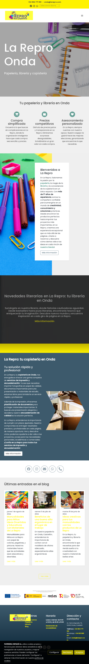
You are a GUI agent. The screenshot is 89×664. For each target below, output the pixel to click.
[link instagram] (34, 6)
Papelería (28, 622)
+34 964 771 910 (34, 2)
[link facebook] (31, 6)
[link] (19, 15)
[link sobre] (13, 617)
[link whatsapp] (37, 6)
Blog (26, 626)
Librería (28, 624)
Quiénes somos (31, 620)
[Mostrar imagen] (44, 594)
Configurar (54, 652)
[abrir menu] (82, 15)
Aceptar (79, 652)
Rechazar (67, 652)
